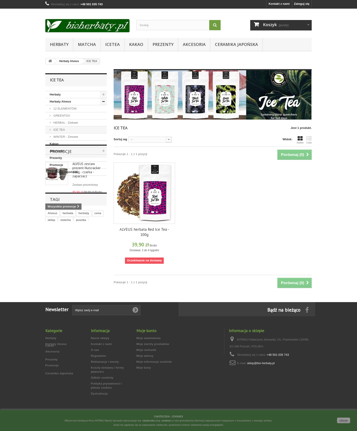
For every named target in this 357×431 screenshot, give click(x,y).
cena (97, 275)
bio (99, 288)
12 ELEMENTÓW (64, 108)
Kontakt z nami (279, 3)
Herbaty (59, 44)
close (343, 420)
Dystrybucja (99, 402)
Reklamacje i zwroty (105, 370)
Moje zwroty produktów (152, 352)
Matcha (87, 44)
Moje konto (146, 339)
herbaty (84, 275)
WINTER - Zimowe (65, 136)
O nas (95, 358)
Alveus (52, 275)
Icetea (112, 44)
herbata (68, 275)
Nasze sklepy (100, 346)
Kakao (136, 44)
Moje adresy (144, 364)
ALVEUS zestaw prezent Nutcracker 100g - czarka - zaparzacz (86, 208)
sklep (51, 281)
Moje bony (143, 376)
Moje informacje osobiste (154, 370)
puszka (81, 281)
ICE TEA (59, 129)
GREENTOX (61, 115)
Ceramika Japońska (236, 44)
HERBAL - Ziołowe (65, 122)
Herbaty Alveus (60, 101)
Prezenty (163, 44)
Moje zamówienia (148, 346)
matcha (65, 281)
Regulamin (98, 364)
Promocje (56, 165)
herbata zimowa (59, 288)
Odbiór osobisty (102, 386)
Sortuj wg (120, 139)
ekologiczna (83, 288)
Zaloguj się (301, 3)
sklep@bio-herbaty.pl (261, 371)
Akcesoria (194, 44)
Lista (309, 140)
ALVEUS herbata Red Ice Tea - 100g (144, 232)
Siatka (299, 140)
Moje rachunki (146, 358)
